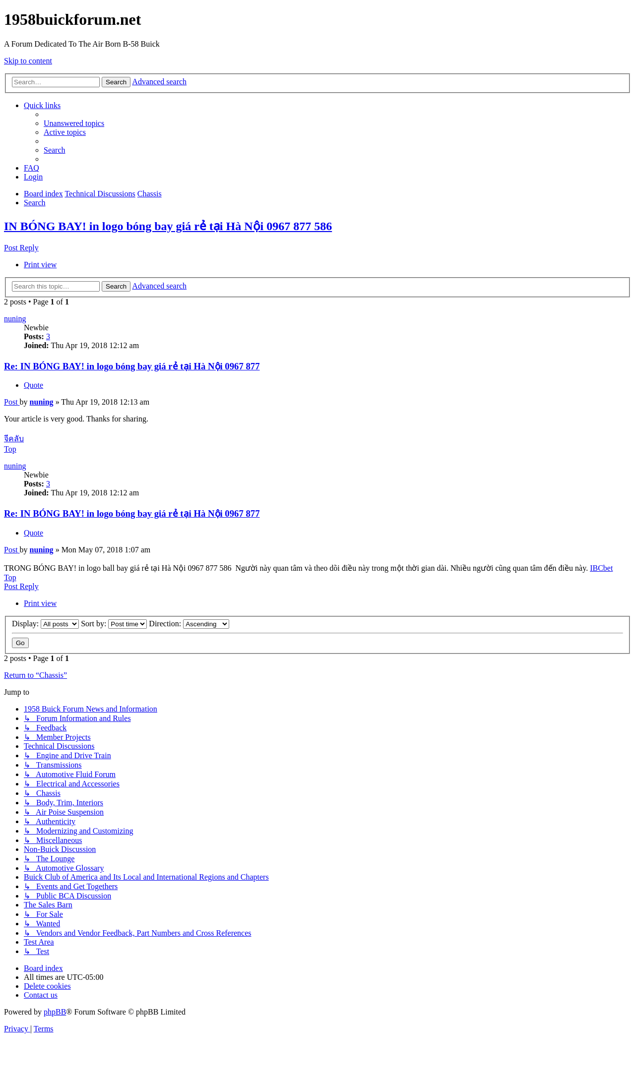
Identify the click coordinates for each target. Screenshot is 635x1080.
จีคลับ (14, 438)
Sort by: (114, 623)
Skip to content (28, 61)
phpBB (55, 1012)
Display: (45, 623)
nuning (15, 318)
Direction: (189, 623)
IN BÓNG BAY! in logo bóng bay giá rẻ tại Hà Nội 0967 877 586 (168, 226)
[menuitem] (74, 123)
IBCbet (601, 568)
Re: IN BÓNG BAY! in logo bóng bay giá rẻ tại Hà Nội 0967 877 (132, 366)
